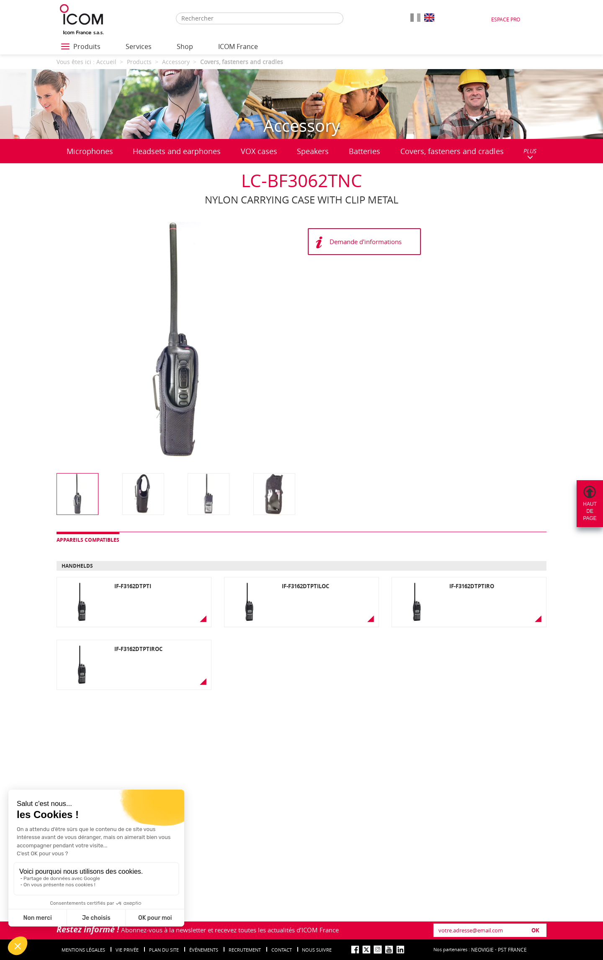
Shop (185, 46)
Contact (281, 950)
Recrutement (245, 950)
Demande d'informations (366, 241)
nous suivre (317, 950)
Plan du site (164, 950)
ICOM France (238, 46)
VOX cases (259, 151)
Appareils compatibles (88, 539)
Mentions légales (83, 950)
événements (203, 950)
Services (139, 46)
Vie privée (127, 950)
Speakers (313, 151)
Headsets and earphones (177, 151)
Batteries (364, 151)
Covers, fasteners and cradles (452, 151)
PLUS (529, 153)
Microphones (90, 151)
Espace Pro (505, 19)
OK (535, 930)
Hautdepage (590, 511)
